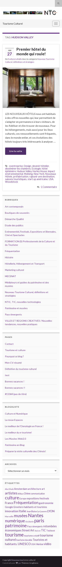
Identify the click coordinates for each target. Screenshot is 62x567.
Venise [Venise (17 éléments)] (39, 544)
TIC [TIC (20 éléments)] (43, 530)
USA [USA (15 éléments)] (33, 544)
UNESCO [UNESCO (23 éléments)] (24, 544)
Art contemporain (14, 206)
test (7, 375)
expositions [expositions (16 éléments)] (33, 498)
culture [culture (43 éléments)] (12, 497)
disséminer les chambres (18, 168)
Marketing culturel (14, 269)
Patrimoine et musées (16, 308)
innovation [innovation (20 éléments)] (11, 511)
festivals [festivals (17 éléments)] (44, 498)
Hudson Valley (24, 171)
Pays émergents (13, 314)
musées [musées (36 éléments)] (20, 515)
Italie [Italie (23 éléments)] (22, 511)
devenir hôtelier (40, 166)
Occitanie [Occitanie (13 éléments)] (29, 521)
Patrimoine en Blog (14, 445)
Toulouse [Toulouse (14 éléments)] (50, 530)
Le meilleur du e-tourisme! (18, 432)
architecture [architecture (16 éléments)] (34, 488)
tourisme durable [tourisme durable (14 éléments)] (24, 540)
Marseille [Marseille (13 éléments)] (9, 516)
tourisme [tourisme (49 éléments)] (14, 534)
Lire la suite (15, 151)
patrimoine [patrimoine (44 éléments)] (16, 525)
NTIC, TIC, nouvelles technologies (23, 301)
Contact (9, 343)
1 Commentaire (49, 186)
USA (51, 179)
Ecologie (36, 168)
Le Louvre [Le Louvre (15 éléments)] (42, 511)
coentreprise (16, 166)
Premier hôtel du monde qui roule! (31, 51)
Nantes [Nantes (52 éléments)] (35, 515)
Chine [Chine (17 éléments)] (27, 493)
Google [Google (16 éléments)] (9, 507)
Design (27, 166)
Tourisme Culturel (12, 23)
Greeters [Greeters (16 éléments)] (18, 507)
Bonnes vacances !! (15, 387)
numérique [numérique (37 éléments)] (15, 520)
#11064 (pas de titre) (16, 394)
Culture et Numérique (16, 413)
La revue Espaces (14, 419)
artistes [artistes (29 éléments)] (11, 493)
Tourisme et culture (15, 350)
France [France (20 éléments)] (9, 503)
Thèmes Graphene (29, 563)
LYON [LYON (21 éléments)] (51, 511)
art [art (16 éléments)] (43, 488)
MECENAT (10, 276)
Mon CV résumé (13, 362)
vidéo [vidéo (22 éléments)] (47, 544)
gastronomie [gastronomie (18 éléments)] (46, 502)
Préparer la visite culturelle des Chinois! (25, 451)
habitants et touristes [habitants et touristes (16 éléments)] (35, 507)
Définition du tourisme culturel (21, 368)
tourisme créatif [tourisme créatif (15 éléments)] (32, 535)
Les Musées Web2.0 (15, 438)
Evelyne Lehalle (15, 59)
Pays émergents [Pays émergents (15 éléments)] (35, 526)
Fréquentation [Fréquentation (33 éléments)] (26, 502)
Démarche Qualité (14, 219)
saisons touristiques (16, 179)
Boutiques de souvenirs (17, 212)
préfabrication (20, 176)
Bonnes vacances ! (14, 381)
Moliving (28, 173)
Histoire (9, 257)
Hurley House (40, 171)
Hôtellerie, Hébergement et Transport (24, 263)
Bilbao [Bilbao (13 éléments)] (20, 493)
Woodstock (11, 181)
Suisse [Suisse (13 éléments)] (38, 530)
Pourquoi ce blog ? (14, 356)
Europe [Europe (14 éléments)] (23, 498)
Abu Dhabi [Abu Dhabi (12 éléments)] (9, 489)
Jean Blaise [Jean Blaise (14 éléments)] (32, 511)
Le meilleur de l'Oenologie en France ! (24, 426)
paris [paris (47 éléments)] (39, 520)
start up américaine (38, 179)
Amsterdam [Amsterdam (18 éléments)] (20, 488)
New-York (39, 173)
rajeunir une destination (42, 176)
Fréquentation (12, 251)
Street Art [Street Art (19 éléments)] (28, 530)
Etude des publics (14, 225)
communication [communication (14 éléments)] (38, 493)
